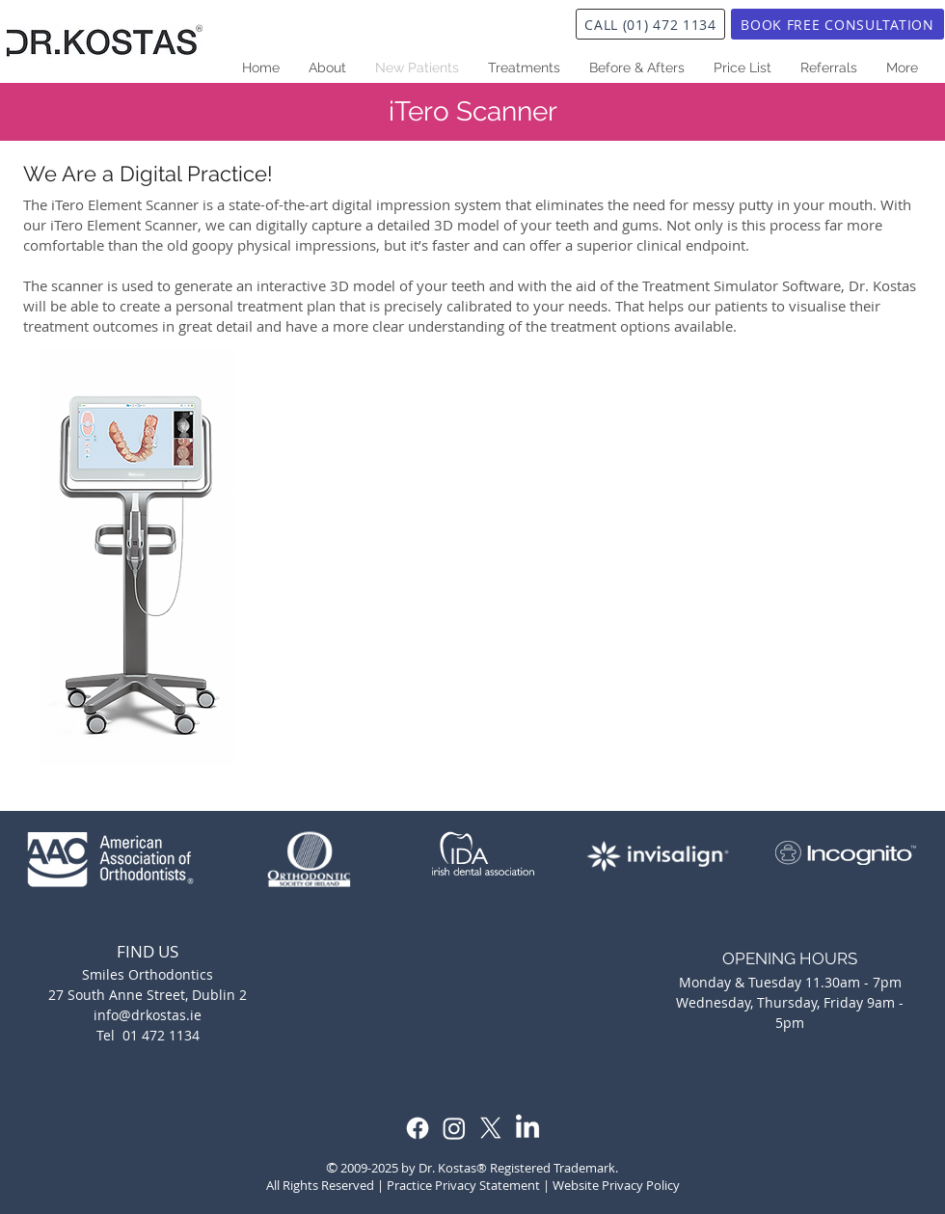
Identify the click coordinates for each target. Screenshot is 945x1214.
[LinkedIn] (527, 1128)
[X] (490, 1128)
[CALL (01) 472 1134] (650, 24)
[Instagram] (454, 1128)
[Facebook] (417, 1128)
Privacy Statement (487, 1185)
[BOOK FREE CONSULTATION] (837, 24)
